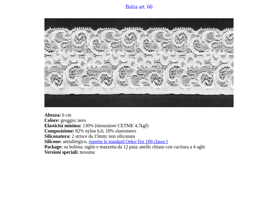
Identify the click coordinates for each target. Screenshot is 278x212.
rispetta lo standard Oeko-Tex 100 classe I (128, 141)
